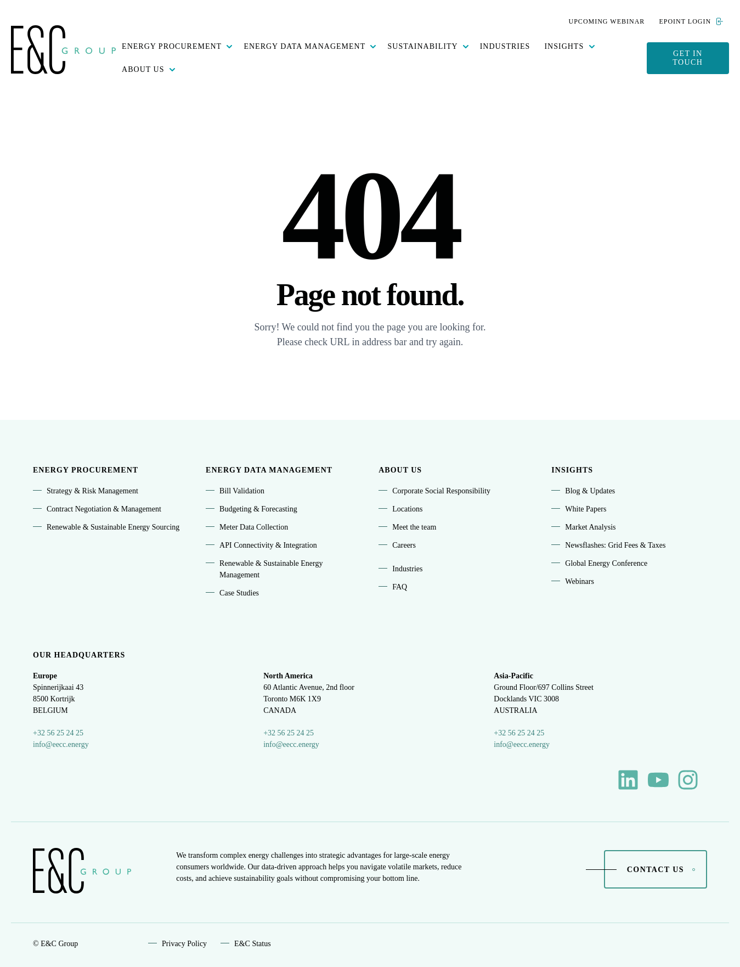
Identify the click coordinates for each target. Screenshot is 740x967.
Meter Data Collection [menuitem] (253, 527)
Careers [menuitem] (404, 545)
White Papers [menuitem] (585, 509)
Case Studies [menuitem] (239, 593)
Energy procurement (172, 46)
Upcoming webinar (607, 21)
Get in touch (688, 57)
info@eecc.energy (61, 744)
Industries (505, 46)
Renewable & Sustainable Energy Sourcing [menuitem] (113, 527)
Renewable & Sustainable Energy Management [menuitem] (271, 569)
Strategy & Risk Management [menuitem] (92, 491)
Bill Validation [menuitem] (241, 491)
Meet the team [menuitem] (414, 527)
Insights (564, 46)
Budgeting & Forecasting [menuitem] (258, 509)
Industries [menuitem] (407, 569)
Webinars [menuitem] (579, 581)
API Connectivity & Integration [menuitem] (268, 545)
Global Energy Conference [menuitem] (606, 563)
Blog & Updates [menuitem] (590, 491)
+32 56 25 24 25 (58, 733)
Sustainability (422, 46)
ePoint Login (691, 22)
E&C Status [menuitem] (252, 944)
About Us (143, 69)
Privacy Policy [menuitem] (184, 944)
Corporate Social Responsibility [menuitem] (441, 491)
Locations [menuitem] (407, 509)
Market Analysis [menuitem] (590, 527)
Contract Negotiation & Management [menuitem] (104, 509)
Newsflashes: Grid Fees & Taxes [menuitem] (615, 545)
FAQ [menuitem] (399, 587)
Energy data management (304, 46)
